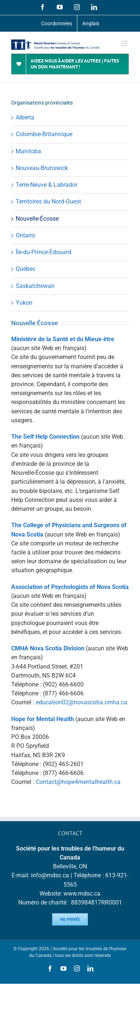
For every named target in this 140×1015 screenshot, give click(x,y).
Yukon (24, 302)
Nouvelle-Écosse (37, 218)
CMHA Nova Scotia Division (47, 648)
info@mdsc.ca (50, 875)
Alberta (25, 117)
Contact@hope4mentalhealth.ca (78, 781)
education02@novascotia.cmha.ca (81, 702)
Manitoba (28, 151)
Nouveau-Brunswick (42, 168)
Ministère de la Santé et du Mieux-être (62, 339)
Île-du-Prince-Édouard (43, 252)
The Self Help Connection (45, 436)
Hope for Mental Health (42, 719)
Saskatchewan (35, 285)
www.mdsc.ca (81, 893)
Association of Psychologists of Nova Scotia (70, 586)
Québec (25, 268)
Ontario (25, 235)
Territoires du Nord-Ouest (48, 201)
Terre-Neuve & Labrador (46, 184)
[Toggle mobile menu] (125, 43)
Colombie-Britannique (44, 134)
